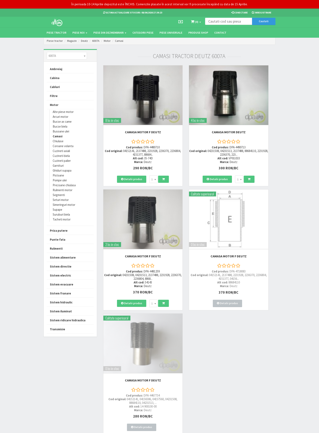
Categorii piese (142, 32)
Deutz (84, 41)
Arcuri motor (60, 117)
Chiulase (58, 141)
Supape (57, 210)
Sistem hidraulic (61, 302)
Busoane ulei (61, 131)
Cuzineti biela (61, 156)
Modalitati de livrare (154, 364)
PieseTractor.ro (74, 427)
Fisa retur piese (151, 389)
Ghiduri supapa (62, 170)
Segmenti (59, 195)
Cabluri (55, 87)
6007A (96, 41)
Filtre (54, 96)
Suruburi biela (61, 214)
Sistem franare (60, 293)
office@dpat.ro (113, 389)
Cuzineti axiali (61, 151)
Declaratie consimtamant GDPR (196, 391)
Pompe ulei (60, 180)
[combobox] (67, 55)
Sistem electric (60, 275)
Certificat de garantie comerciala (154, 382)
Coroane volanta (63, 146)
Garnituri (58, 165)
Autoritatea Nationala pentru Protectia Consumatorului (198, 381)
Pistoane (58, 175)
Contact (220, 32)
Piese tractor (56, 32)
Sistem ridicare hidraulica (67, 320)
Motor (108, 41)
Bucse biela (60, 126)
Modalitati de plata (153, 369)
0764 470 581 (111, 375)
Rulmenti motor (62, 190)
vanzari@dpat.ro (114, 384)
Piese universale (171, 32)
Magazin (72, 41)
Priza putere (59, 230)
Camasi (120, 41)
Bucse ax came (62, 121)
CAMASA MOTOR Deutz (189, 112)
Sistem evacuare (61, 284)
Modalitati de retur (153, 375)
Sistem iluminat (61, 311)
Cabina (54, 78)
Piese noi (79, 32)
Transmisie (57, 329)
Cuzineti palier (62, 161)
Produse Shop (198, 32)
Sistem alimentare (63, 257)
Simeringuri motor (64, 205)
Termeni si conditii (192, 364)
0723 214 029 (111, 364)
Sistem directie (60, 266)
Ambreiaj (56, 69)
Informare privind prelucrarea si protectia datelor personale (198, 372)
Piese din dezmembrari (109, 32)
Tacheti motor (62, 219)
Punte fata (57, 239)
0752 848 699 (111, 369)
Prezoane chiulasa (64, 185)
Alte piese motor (63, 112)
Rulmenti (56, 248)
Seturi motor (61, 200)
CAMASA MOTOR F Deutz (130, 112)
